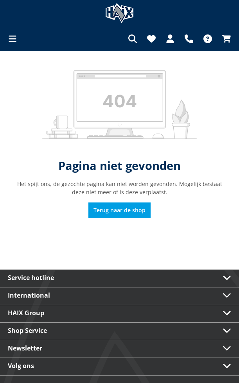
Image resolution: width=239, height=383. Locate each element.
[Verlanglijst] (151, 38)
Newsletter (25, 348)
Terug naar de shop (119, 210)
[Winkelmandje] (224, 38)
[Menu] (15, 38)
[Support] (189, 38)
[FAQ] (207, 38)
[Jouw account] (170, 38)
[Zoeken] (132, 38)
